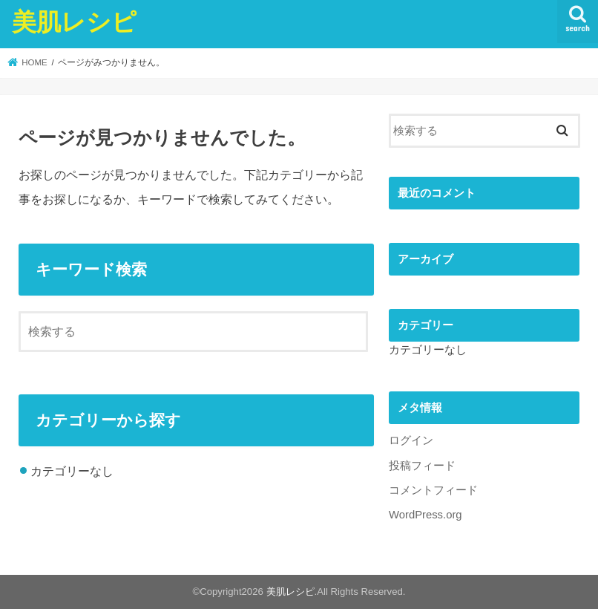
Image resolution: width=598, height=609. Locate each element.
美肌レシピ (74, 21)
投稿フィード (422, 466)
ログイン (411, 440)
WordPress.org (425, 515)
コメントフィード (433, 490)
